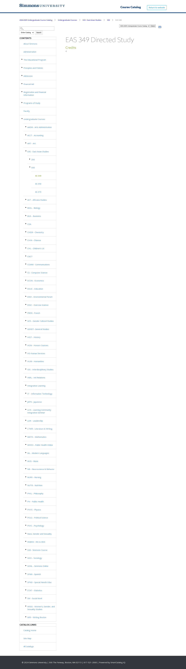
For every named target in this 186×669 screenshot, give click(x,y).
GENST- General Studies (38, 329)
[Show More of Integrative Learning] (26, 385)
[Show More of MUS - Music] (26, 460)
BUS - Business (34, 216)
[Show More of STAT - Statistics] (26, 590)
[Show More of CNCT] (26, 256)
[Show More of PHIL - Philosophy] (26, 493)
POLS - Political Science (37, 517)
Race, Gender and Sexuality (39, 534)
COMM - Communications (38, 264)
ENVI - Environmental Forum (39, 296)
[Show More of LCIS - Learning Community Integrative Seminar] (26, 409)
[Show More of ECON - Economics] (26, 280)
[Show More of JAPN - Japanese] (26, 401)
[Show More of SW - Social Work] (26, 598)
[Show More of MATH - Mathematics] (26, 436)
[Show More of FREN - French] (26, 312)
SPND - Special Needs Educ (39, 582)
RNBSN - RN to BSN (36, 542)
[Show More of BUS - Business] (26, 215)
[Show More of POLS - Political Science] (26, 517)
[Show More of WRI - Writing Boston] (26, 617)
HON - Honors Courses (37, 345)
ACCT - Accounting (35, 135)
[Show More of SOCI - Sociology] (26, 557)
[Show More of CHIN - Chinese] (26, 240)
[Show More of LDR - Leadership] (26, 420)
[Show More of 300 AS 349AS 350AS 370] (30, 167)
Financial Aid (29, 84)
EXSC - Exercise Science (37, 305)
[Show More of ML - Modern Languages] (26, 452)
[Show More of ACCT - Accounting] (26, 135)
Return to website (157, 7)
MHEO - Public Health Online (40, 445)
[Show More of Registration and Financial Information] (22, 92)
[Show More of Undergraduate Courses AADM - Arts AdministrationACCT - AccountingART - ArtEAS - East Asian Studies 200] (22, 119)
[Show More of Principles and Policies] (22, 67)
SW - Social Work (34, 598)
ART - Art (31, 143)
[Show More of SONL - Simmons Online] (26, 565)
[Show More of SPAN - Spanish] (26, 574)
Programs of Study (32, 103)
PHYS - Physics (34, 509)
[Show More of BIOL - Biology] (26, 207)
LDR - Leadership (35, 420)
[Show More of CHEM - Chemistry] (26, 232)
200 (33, 159)
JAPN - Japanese (34, 402)
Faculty (27, 111)
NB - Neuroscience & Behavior (40, 469)
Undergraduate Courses (67, 20)
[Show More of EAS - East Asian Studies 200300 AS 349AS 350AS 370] (26, 151)
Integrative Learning (36, 385)
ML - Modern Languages (38, 453)
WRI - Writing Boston (36, 617)
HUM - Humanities (35, 361)
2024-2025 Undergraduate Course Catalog (36, 20)
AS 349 (38, 175)
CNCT (29, 256)
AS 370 (38, 192)
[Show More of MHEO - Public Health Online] (26, 444)
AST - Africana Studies (37, 200)
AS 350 (38, 183)
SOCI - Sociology (34, 558)
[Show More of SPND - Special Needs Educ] (26, 582)
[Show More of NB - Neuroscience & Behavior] (26, 469)
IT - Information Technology (39, 393)
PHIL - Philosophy (35, 493)
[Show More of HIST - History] (26, 337)
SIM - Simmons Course (37, 550)
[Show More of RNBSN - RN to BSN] (26, 541)
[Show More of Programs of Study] (22, 102)
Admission (28, 76)
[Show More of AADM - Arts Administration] (26, 127)
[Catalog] (134, 26)
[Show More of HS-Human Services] (26, 353)
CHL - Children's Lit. (36, 248)
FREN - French (33, 313)
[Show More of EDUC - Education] (26, 288)
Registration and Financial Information (35, 93)
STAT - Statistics (34, 590)
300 (108, 20)
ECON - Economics (35, 280)
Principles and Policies (33, 68)
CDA (29, 224)
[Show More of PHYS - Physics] (26, 509)
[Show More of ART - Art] (26, 143)
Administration (30, 51)
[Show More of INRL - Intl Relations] (26, 377)
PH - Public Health (35, 501)
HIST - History (33, 337)
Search (38, 33)
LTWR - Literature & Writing (39, 428)
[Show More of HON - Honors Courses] (26, 345)
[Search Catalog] (37, 29)
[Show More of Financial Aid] (22, 83)
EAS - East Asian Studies (92, 20)
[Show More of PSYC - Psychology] (26, 525)
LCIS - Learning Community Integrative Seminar (39, 411)
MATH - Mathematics (36, 437)
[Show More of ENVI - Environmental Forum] (26, 296)
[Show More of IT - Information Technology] (26, 393)
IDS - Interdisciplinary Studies (40, 369)
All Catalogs (29, 646)
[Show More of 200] (30, 159)
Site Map (27, 638)
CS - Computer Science (37, 272)
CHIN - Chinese (34, 240)
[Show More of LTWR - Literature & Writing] (26, 428)
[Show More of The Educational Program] (22, 59)
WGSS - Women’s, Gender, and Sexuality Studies (41, 608)
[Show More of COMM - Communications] (26, 264)
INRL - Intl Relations (36, 377)
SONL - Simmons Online (37, 566)
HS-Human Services (36, 353)
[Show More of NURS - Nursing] (26, 477)
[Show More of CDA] (26, 223)
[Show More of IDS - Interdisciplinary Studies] (26, 369)
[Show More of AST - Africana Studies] (26, 199)
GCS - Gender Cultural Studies (40, 321)
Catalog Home (30, 630)
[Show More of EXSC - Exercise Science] (26, 304)
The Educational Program (35, 59)
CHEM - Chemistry (35, 232)
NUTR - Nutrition (34, 485)
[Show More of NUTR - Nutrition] (26, 485)
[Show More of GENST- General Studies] (26, 329)
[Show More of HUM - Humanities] (26, 361)
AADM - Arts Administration (39, 127)
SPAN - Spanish (34, 574)
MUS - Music (32, 461)
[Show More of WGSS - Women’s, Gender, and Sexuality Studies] (26, 606)
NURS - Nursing (34, 477)
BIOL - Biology (33, 208)
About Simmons (30, 43)
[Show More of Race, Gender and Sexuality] (26, 533)
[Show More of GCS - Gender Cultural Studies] (26, 320)
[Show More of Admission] (22, 75)
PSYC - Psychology (35, 525)
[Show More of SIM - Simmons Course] (26, 549)
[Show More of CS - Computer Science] (26, 272)
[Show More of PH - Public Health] (26, 501)
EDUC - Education (35, 288)
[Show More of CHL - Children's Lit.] (26, 248)
